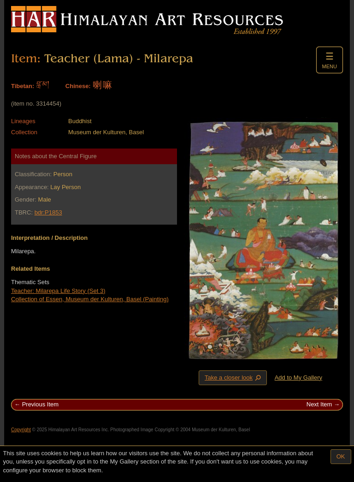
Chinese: (78, 86)
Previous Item (40, 404)
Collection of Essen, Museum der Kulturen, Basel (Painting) (90, 299)
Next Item (319, 404)
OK (340, 456)
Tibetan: (22, 86)
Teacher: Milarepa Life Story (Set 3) (58, 290)
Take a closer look (234, 377)
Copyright (21, 429)
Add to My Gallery (298, 377)
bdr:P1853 (48, 212)
